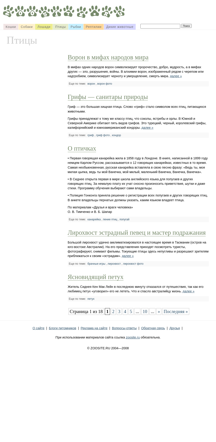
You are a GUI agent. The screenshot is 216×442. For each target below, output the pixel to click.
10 (145, 311)
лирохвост (114, 263)
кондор (116, 135)
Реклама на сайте (94, 328)
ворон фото (104, 83)
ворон (91, 83)
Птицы (60, 27)
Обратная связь (153, 328)
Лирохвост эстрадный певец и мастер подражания (137, 232)
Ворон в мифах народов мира (108, 57)
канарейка (94, 219)
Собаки (27, 27)
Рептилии (93, 27)
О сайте (39, 328)
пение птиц (110, 219)
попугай (124, 219)
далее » (176, 76)
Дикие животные (119, 27)
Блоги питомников (62, 328)
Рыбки (76, 27)
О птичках (82, 148)
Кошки (11, 27)
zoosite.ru (133, 337)
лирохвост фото (133, 263)
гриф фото (103, 135)
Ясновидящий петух (96, 276)
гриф (91, 135)
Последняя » (176, 311)
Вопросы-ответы (124, 328)
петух (91, 298)
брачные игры (96, 263)
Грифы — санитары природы (108, 96)
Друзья (174, 328)
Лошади (43, 27)
